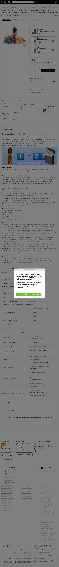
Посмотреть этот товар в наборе (28, 294)
